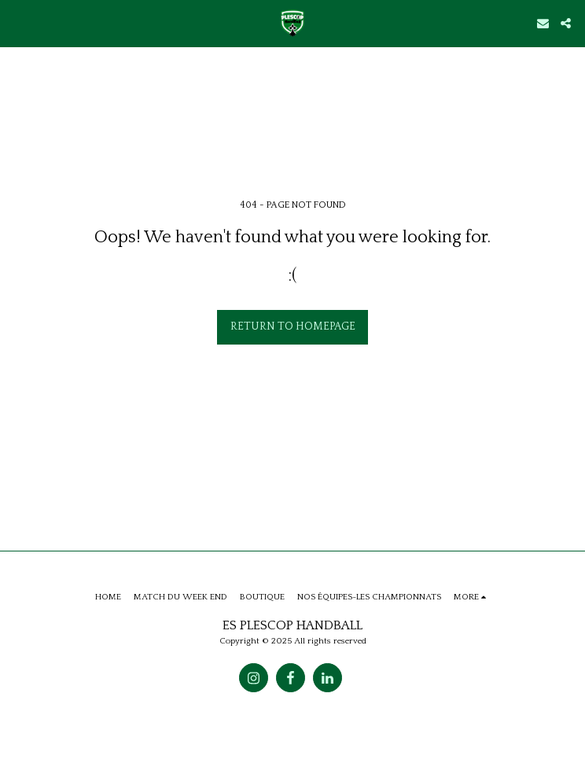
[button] (17, 23)
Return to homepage (292, 326)
